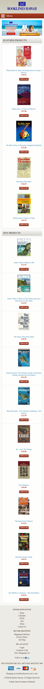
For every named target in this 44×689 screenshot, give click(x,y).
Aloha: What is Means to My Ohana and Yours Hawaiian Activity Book (23, 300)
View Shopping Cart (22, 653)
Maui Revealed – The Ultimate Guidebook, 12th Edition (24, 412)
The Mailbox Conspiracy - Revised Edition (24, 593)
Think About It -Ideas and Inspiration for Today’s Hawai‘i (23, 71)
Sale (22, 621)
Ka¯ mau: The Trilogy (24, 449)
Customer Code (22, 650)
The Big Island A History (24, 521)
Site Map (22, 640)
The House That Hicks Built (24, 337)
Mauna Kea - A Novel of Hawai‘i (24, 109)
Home (22, 613)
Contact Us (22, 627)
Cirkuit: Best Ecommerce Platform (22, 682)
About (22, 624)
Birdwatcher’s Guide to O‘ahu (24, 218)
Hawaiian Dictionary (23, 182)
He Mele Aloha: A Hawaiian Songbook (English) (23, 145)
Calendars (22, 616)
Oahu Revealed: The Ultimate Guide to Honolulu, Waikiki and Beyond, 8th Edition (24, 374)
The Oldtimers (24, 485)
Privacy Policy (22, 637)
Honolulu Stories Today (23, 557)
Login (22, 647)
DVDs (22, 618)
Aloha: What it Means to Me (24, 263)
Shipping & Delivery (22, 634)
